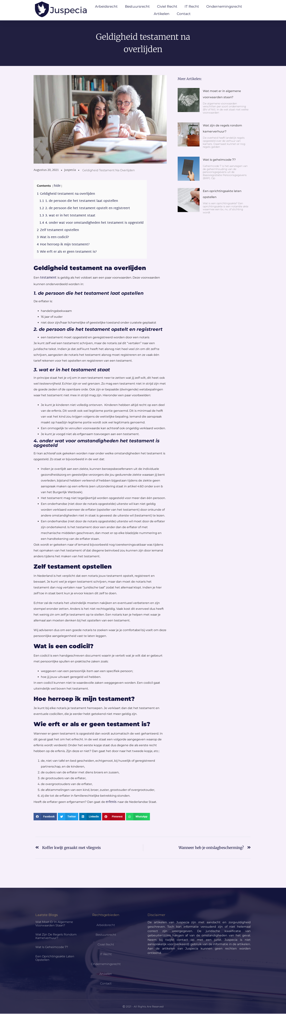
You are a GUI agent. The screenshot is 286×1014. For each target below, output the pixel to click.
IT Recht (192, 6)
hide (57, 186)
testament (48, 278)
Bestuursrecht (137, 6)
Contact (184, 14)
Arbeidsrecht (106, 6)
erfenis (111, 802)
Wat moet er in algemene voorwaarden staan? (54, 924)
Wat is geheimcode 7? (219, 160)
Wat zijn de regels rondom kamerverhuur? (56, 936)
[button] (45, 817)
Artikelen (161, 14)
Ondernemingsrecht (224, 6)
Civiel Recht (167, 6)
